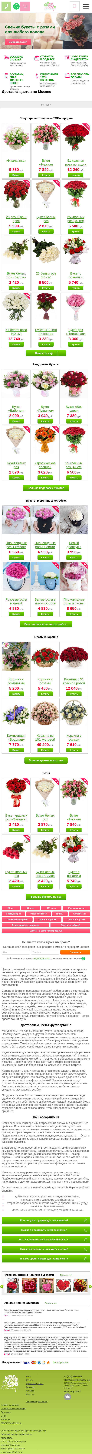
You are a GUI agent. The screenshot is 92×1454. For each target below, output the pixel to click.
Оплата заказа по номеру (13, 1408)
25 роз (11, 908)
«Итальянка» (16, 160)
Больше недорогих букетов (46, 488)
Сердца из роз (13, 914)
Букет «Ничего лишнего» (46, 332)
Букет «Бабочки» (16, 408)
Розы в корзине (76, 908)
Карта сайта (6, 1438)
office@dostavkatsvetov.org (77, 1380)
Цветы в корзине (76, 919)
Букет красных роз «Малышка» (16, 876)
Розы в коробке (38, 914)
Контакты (5, 1419)
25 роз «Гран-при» (16, 219)
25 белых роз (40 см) (46, 275)
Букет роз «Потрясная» (76, 332)
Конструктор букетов (11, 1423)
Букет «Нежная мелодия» (46, 164)
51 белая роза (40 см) (16, 332)
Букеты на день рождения (25, 925)
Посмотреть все (60, 1362)
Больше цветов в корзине (46, 760)
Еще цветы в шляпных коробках (46, 624)
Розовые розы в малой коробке (16, 603)
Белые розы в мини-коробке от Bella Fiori (45, 603)
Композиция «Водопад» (16, 737)
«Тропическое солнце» (45, 465)
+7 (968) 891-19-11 (43, 958)
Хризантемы (79, 914)
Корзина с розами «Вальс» (74, 739)
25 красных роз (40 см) (75, 219)
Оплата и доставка (10, 1405)
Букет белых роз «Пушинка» (46, 221)
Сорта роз (5, 1412)
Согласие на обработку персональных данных (23, 1431)
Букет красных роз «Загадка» (16, 817)
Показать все (66, 1275)
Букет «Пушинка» (45, 408)
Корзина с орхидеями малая (16, 683)
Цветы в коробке (47, 919)
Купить (16, 175)
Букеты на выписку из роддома (46, 931)
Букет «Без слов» (74, 408)
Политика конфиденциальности (16, 1434)
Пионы (59, 914)
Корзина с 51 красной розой (74, 681)
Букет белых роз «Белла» (16, 275)
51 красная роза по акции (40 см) (75, 164)
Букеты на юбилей (70, 925)
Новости (30, 1394)
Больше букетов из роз (45, 896)
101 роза (51, 908)
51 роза (30, 908)
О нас (3, 1416)
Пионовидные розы (17, 919)
